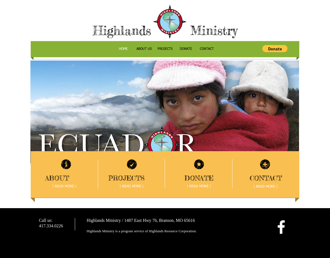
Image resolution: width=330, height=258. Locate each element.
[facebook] (281, 227)
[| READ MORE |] (64, 187)
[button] (275, 48)
